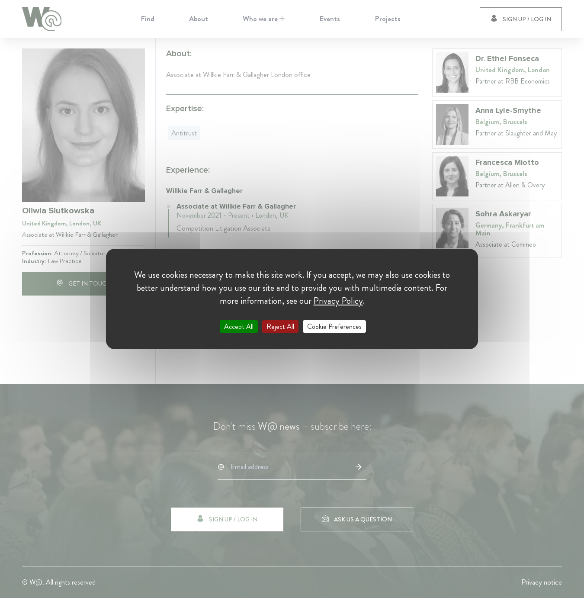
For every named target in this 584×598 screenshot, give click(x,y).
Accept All (238, 326)
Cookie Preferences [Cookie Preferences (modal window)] (334, 326)
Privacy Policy (338, 300)
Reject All (280, 326)
